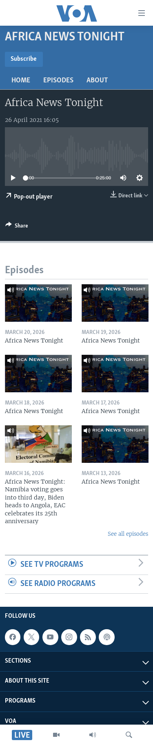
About (97, 80)
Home (20, 80)
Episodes (58, 80)
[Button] (16, 227)
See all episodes (128, 534)
